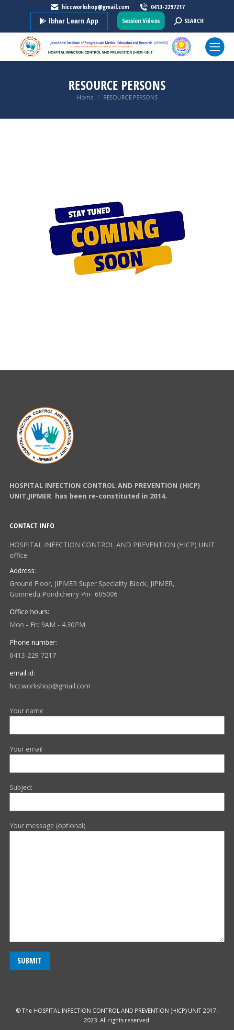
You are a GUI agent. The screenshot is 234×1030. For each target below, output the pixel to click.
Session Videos (141, 20)
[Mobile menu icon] (214, 46)
